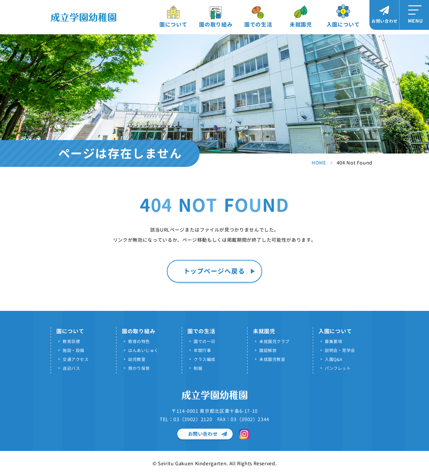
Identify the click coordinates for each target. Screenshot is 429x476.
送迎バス (71, 368)
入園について (343, 24)
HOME (319, 162)
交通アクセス (75, 359)
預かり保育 (139, 368)
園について (173, 24)
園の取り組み (215, 24)
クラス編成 (204, 359)
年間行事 (202, 350)
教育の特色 (139, 341)
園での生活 (258, 24)
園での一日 (204, 341)
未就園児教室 (272, 359)
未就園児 (301, 24)
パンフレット (338, 368)
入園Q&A (333, 359)
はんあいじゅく (143, 350)
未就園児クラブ (274, 341)
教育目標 (71, 341)
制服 (198, 368)
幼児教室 (136, 359)
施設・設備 (73, 350)
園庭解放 (267, 350)
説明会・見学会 (340, 350)
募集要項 (333, 341)
